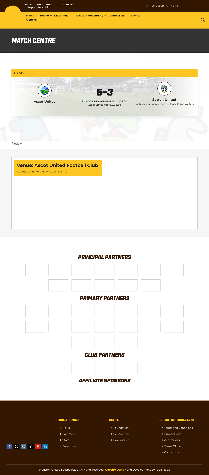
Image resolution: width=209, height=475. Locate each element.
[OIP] (127, 363)
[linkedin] (45, 446)
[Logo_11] (173, 265)
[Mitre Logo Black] (127, 337)
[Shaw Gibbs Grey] (173, 322)
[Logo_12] (104, 265)
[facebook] (9, 446)
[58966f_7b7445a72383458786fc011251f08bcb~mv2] (58, 322)
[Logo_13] (150, 306)
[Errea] (104, 337)
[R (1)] (104, 363)
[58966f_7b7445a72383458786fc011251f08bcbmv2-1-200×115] (150, 322)
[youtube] (38, 446)
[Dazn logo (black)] (189, 20)
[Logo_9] (127, 265)
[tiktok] (31, 446)
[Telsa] (35, 265)
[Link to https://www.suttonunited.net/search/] (203, 20)
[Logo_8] (104, 306)
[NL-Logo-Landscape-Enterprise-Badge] (139, 4)
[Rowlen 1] (81, 322)
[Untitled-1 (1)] (192, 3)
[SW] (81, 363)
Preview (16, 143)
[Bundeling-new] (35, 322)
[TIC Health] (81, 337)
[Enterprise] (127, 280)
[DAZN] (150, 280)
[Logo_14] (81, 265)
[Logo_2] (150, 265)
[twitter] (16, 446)
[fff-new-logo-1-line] (104, 280)
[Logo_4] (58, 280)
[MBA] (127, 306)
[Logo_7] (81, 306)
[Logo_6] (58, 306)
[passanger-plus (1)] (104, 322)
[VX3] (58, 265)
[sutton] (12, 6)
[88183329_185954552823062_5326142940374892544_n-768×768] (173, 306)
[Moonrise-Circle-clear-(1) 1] (127, 322)
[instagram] (23, 446)
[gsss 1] (81, 280)
